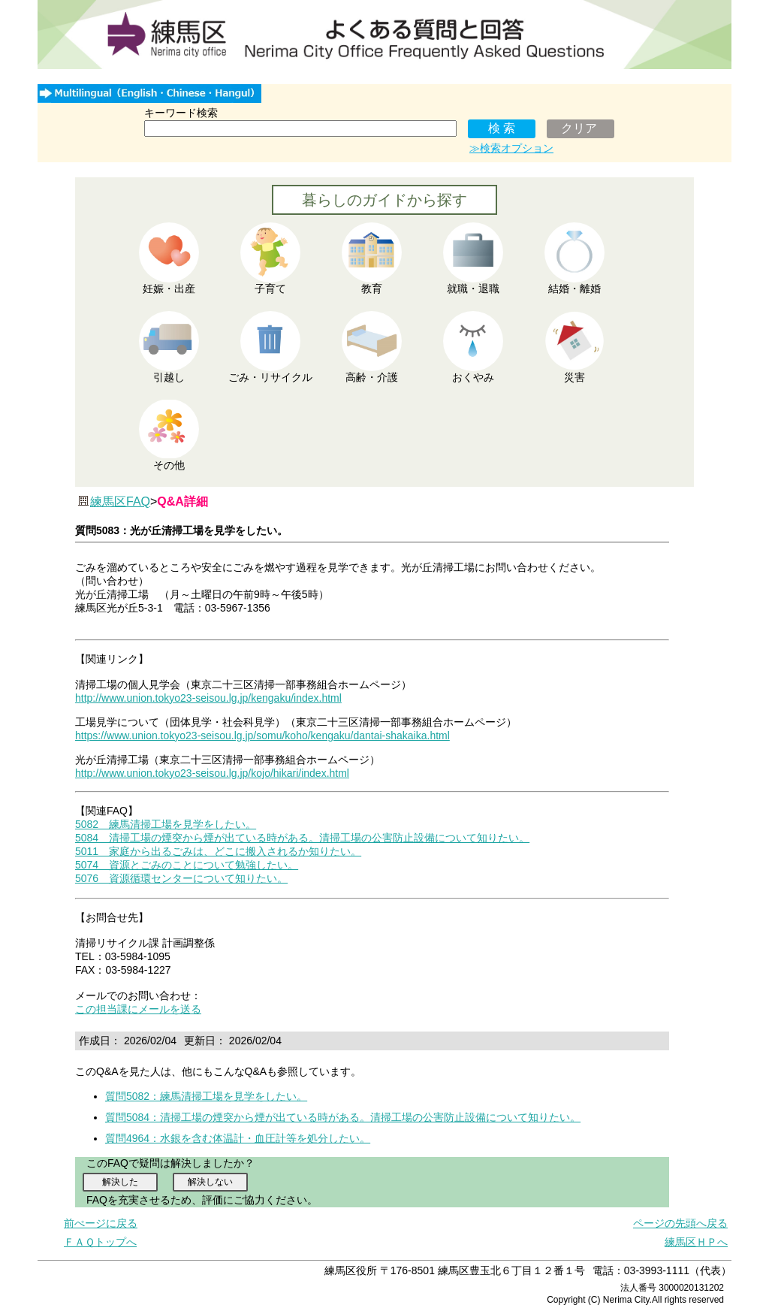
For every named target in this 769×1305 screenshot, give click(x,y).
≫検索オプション (511, 148)
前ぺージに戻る (100, 1223)
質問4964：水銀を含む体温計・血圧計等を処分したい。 (237, 1138)
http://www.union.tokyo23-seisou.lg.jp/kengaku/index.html (208, 698)
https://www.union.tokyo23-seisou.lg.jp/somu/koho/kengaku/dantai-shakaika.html (262, 736)
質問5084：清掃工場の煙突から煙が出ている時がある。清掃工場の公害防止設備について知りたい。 (343, 1117)
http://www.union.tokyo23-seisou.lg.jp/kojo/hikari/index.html (212, 773)
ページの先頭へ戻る (680, 1223)
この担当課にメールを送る (138, 1009)
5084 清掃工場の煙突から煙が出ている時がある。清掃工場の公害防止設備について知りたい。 (302, 838)
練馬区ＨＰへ (696, 1242)
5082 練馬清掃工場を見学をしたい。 (165, 824)
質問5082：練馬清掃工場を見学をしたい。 (206, 1096)
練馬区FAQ (120, 501)
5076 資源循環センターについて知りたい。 (181, 878)
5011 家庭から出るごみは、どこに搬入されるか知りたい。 (218, 851)
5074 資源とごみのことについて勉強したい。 (186, 865)
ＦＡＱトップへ (100, 1242)
